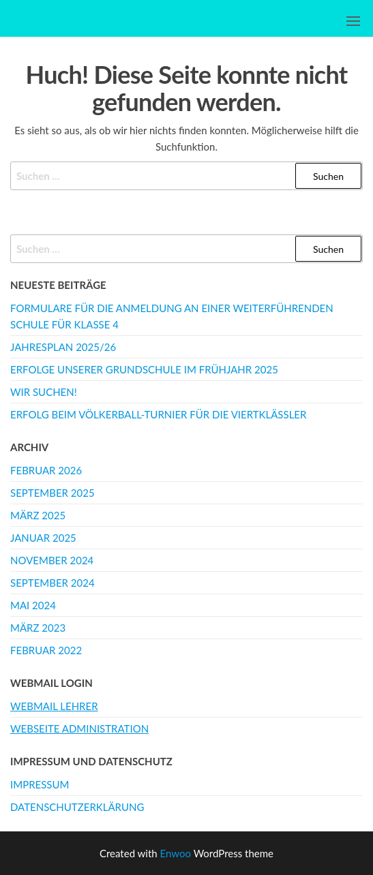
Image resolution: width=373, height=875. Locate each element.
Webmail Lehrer (54, 706)
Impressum (39, 784)
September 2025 (52, 493)
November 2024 (51, 560)
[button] (353, 21)
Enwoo (175, 853)
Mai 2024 (33, 605)
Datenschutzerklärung (77, 807)
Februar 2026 (46, 470)
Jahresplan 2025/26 (63, 347)
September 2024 (52, 583)
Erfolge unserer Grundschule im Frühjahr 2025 (144, 369)
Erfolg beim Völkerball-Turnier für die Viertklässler (158, 414)
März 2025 (37, 515)
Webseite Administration (79, 728)
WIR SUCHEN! (43, 392)
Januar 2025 (43, 538)
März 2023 (37, 627)
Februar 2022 (46, 650)
